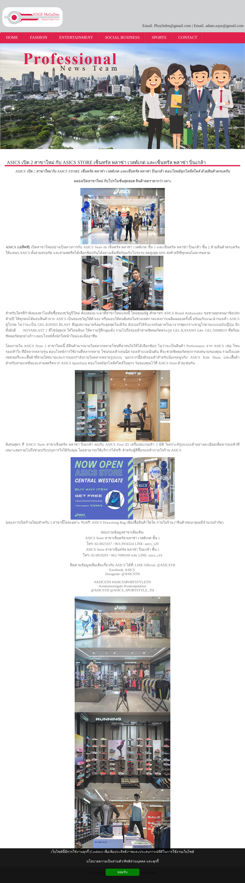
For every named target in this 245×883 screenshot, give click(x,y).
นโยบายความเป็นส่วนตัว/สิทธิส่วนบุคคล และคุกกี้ (122, 861)
